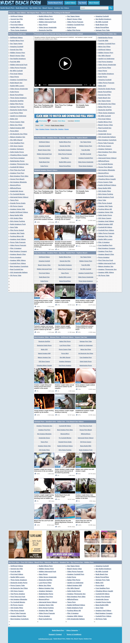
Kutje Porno (71, 27)
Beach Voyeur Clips (74, 19)
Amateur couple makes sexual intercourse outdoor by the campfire (64, 386)
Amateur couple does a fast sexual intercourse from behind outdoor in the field (85, 496)
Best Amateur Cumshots (19, 266)
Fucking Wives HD (17, 236)
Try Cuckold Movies (17, 194)
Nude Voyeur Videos (57, 125)
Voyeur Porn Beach (17, 179)
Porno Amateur (15, 257)
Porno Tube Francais (17, 242)
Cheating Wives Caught (18, 155)
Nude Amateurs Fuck (18, 224)
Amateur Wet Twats (17, 233)
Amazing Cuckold (102, 16)
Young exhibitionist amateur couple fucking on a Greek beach (84, 327)
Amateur (61, 129)
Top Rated (82, 3)
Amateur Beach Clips (18, 254)
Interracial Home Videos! (19, 197)
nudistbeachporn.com (45, 639)
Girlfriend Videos (16, 16)
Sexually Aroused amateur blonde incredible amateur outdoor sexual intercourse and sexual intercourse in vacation (65, 244)
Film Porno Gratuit (17, 230)
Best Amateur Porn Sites (19, 176)
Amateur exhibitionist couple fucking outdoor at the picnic (85, 242)
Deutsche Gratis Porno (18, 110)
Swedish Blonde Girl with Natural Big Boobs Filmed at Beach (64, 522)
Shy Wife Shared (16, 140)
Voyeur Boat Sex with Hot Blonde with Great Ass (84, 521)
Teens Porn (14, 200)
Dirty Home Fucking (17, 221)
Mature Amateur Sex (17, 137)
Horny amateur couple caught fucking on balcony (64, 411)
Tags (37, 129)
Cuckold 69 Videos (17, 167)
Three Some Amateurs (18, 30)
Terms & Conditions (74, 634)
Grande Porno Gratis (17, 203)
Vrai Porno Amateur (17, 158)
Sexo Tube (14, 227)
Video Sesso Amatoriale (48, 27)
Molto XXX (14, 119)
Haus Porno (43, 25)
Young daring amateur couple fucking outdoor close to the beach (43, 302)
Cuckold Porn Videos (18, 263)
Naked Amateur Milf (17, 128)
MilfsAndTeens (15, 188)
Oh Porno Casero (16, 206)
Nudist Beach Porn (55, 3)
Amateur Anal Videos (18, 239)
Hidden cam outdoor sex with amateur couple (85, 470)
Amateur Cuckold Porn (75, 25)
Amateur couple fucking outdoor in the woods (62, 301)
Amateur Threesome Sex (19, 164)
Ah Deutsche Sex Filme (18, 134)
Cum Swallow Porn (17, 143)
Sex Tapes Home (73, 16)
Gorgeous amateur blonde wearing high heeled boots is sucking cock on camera (64, 217)
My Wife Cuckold (102, 22)
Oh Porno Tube (15, 275)
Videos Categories (72, 630)
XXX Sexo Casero (16, 146)
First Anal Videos (16, 25)
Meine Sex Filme (16, 125)
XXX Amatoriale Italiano (19, 272)
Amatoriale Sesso (16, 191)
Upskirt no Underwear (18, 116)
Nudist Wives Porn (46, 16)
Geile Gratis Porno (17, 152)
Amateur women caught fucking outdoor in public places (63, 327)
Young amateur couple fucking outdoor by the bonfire (44, 411)
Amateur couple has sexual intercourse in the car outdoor (43, 470)
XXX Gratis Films (16, 218)
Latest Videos (70, 3)
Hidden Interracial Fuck (47, 22)
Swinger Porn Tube (103, 30)
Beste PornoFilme (102, 27)
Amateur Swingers (17, 149)
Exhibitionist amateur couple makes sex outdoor (85, 411)
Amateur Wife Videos (18, 260)
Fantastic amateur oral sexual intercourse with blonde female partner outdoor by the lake (44, 327)
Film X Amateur (15, 248)
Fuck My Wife (15, 22)
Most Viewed (94, 3)
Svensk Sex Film (16, 19)
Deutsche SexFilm (45, 30)
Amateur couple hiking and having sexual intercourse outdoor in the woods (42, 386)
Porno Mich (14, 131)
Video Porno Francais (75, 22)
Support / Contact (55, 634)
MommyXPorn (15, 185)
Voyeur (66, 129)
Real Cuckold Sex (16, 269)
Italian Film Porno (73, 30)
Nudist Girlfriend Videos (19, 212)
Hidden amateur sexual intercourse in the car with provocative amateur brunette (43, 217)
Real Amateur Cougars (18, 251)
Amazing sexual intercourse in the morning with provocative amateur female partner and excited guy (43, 244)
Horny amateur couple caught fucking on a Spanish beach (85, 301)
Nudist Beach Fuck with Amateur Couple (62, 495)
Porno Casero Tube (17, 122)
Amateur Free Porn (17, 173)
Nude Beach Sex (102, 25)
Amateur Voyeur (44, 129)
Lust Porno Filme (16, 113)
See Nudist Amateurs (103, 19)
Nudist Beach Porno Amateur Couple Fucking (85, 217)
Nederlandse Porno (17, 161)
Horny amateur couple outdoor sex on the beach (85, 385)
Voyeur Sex (53, 129)
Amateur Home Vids (17, 209)
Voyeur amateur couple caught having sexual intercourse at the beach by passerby (64, 471)
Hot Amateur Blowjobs (18, 182)
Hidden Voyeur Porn (46, 19)
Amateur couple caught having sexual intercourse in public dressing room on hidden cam (44, 496)
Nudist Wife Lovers (17, 27)
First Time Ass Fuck (17, 170)
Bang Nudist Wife (16, 215)
